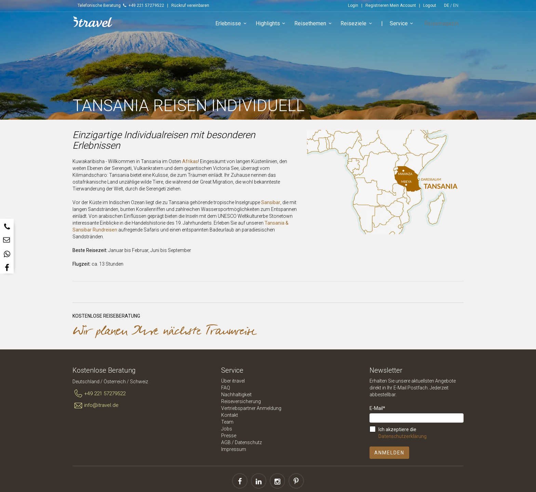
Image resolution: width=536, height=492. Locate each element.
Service (406, 25)
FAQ (225, 387)
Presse (228, 435)
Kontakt (229, 415)
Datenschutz (248, 442)
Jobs (226, 428)
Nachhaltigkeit (236, 394)
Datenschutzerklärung (402, 436)
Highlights (275, 25)
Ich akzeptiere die (402, 433)
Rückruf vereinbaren (190, 5)
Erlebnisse (235, 25)
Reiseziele (361, 25)
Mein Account (403, 5)
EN (455, 5)
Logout (429, 5)
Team (227, 422)
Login (353, 5)
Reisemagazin (443, 25)
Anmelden (389, 452)
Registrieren (377, 5)
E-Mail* (377, 408)
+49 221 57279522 (98, 394)
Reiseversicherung (241, 401)
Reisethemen (317, 25)
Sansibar (270, 202)
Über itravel (233, 381)
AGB (226, 442)
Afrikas (190, 161)
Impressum (233, 449)
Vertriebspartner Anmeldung (251, 408)
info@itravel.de (95, 405)
